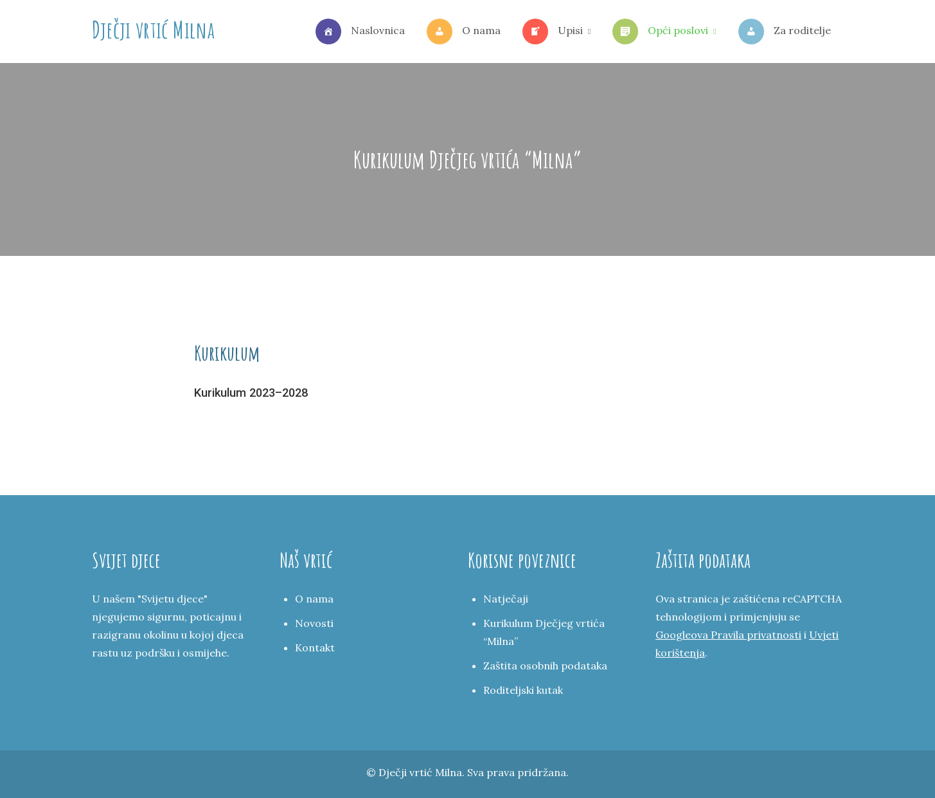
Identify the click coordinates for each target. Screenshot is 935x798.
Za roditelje (784, 31)
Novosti (314, 623)
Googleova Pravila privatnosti (728, 634)
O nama (464, 31)
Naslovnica (360, 31)
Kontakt (315, 647)
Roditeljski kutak (523, 690)
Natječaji (505, 598)
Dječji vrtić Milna (153, 29)
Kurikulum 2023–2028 (251, 392)
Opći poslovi (660, 31)
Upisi (552, 31)
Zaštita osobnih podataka (545, 665)
